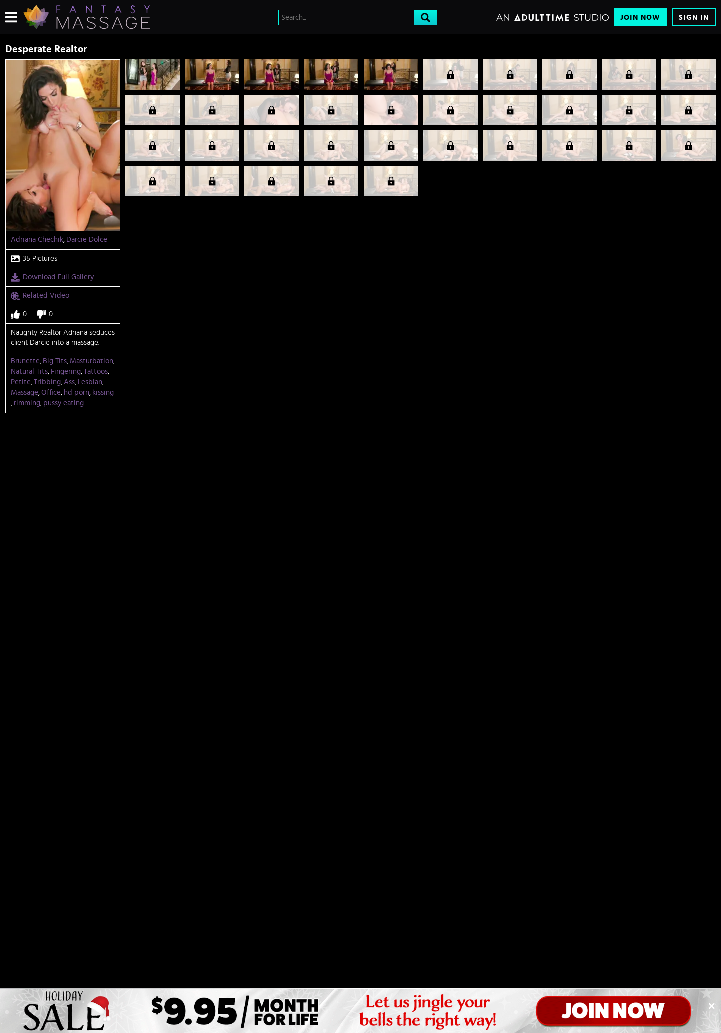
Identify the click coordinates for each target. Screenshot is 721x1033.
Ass (69, 382)
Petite (21, 382)
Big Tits (55, 361)
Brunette (25, 361)
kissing (103, 392)
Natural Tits (29, 371)
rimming (27, 403)
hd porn (76, 392)
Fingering (66, 371)
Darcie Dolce (86, 239)
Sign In (694, 17)
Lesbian (90, 382)
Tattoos (96, 371)
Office (51, 392)
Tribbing (47, 382)
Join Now (640, 17)
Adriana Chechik (37, 239)
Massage (24, 392)
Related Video (40, 295)
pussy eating (63, 403)
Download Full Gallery (52, 277)
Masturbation (91, 361)
